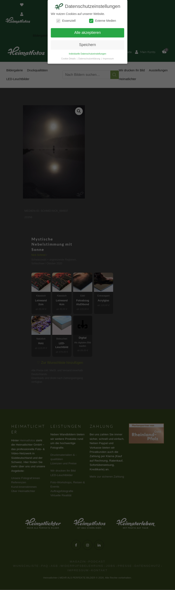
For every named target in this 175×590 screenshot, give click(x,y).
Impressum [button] (108, 58)
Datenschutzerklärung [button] (89, 58)
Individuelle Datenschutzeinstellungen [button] (87, 53)
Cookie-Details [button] (68, 58)
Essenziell (65, 21)
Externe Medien (102, 21)
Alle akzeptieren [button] (87, 32)
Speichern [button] (87, 45)
